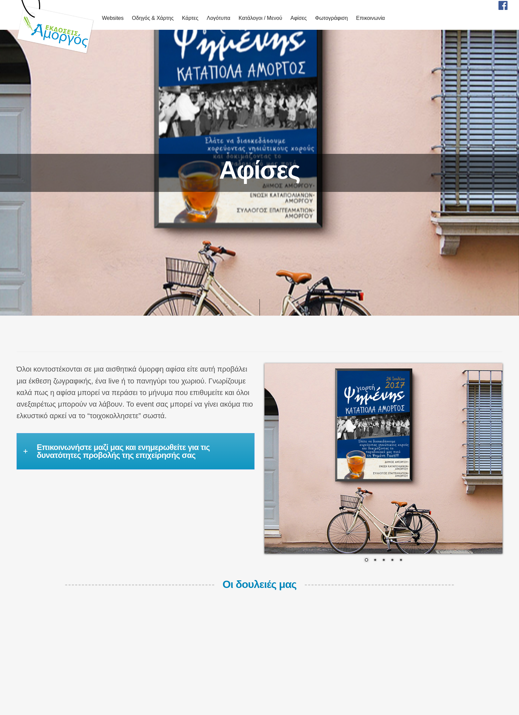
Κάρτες (190, 18)
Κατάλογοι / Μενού (260, 18)
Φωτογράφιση (331, 18)
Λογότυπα (218, 18)
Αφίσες (298, 18)
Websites (113, 18)
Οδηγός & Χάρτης (153, 18)
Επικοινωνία (370, 18)
